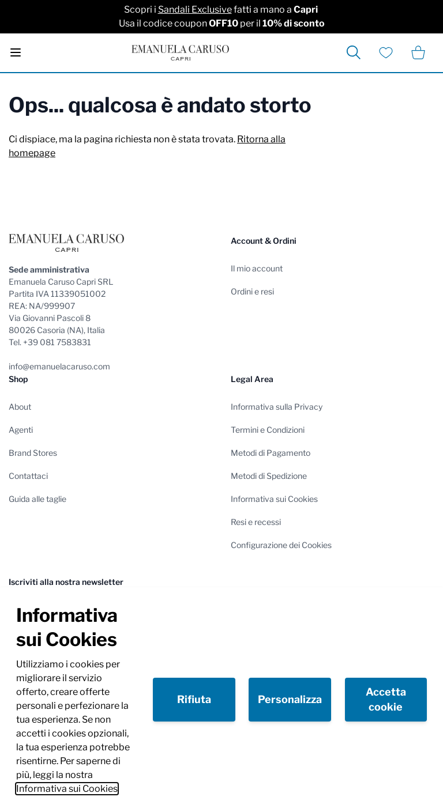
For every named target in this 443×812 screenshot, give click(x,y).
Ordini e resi (252, 291)
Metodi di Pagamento (270, 453)
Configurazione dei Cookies (281, 545)
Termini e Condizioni (268, 430)
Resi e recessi (256, 522)
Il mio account (257, 268)
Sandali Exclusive (195, 9)
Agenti (21, 430)
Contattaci (28, 476)
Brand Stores (33, 453)
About (20, 406)
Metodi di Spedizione (269, 476)
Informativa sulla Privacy (276, 406)
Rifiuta (194, 699)
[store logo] (180, 53)
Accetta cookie (386, 699)
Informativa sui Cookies (67, 788)
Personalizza (290, 699)
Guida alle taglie (37, 499)
